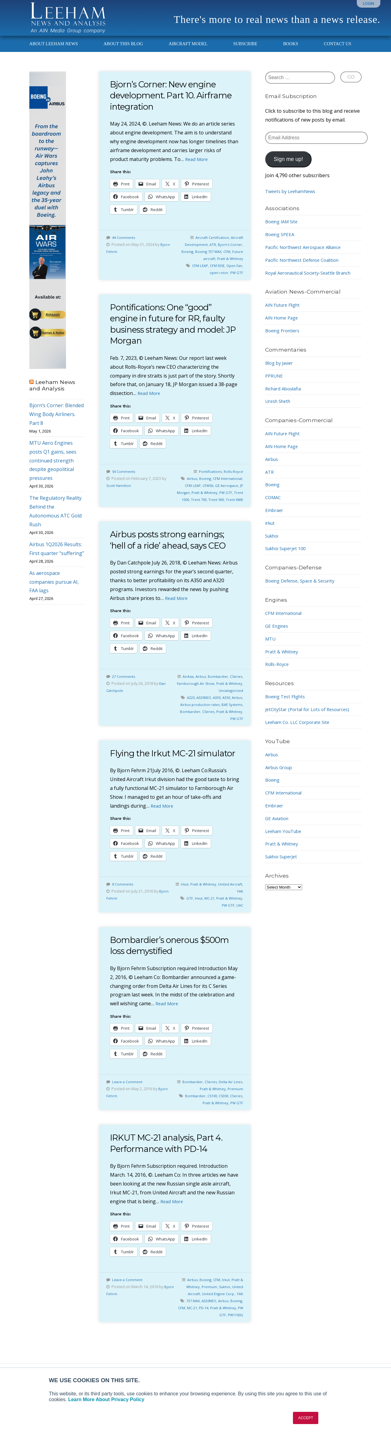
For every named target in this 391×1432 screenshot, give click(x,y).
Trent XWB (233, 513)
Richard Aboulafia (285, 395)
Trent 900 (213, 513)
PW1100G (234, 1340)
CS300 (236, 1121)
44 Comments (124, 244)
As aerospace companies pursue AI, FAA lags (54, 589)
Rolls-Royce (232, 478)
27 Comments (124, 690)
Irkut (195, 909)
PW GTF (236, 279)
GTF (202, 923)
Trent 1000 (222, 506)
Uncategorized (229, 704)
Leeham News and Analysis (52, 392)
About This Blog (123, 50)
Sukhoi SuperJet (283, 863)
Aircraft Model (188, 50)
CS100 (223, 1121)
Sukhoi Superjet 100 (288, 555)
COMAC (274, 504)
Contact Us (337, 50)
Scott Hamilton (119, 492)
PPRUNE (275, 382)
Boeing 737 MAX (205, 258)
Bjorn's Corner (229, 251)
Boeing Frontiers (284, 337)
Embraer (275, 517)
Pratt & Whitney (229, 265)
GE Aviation (278, 825)
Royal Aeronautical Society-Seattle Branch (313, 279)
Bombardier (231, 690)
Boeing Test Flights (287, 703)
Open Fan (233, 272)
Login (368, 3)
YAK (239, 916)
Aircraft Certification (210, 244)
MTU (271, 645)
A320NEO (212, 711)
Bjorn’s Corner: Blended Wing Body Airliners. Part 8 (56, 421)
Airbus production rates (212, 718)
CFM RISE (214, 272)
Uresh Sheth (279, 408)
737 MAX (202, 1325)
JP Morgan (220, 499)
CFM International (286, 620)
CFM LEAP (195, 272)
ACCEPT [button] (305, 1418)
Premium (235, 1114)
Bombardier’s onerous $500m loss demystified (161, 970)
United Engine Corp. (216, 1318)
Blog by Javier (281, 370)
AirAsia (198, 690)
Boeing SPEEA (281, 241)
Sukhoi (222, 1311)
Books (290, 50)
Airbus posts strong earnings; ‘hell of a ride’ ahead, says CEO (174, 554)
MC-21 (223, 923)
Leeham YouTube (285, 838)
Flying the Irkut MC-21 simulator (157, 773)
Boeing (182, 258)
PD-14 (223, 1332)
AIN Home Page (283, 324)
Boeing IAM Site (283, 228)
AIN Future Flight (284, 312)
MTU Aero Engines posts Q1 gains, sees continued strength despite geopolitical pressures (52, 467)
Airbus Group (280, 774)
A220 (197, 711)
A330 (227, 711)
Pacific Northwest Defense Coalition (306, 267)
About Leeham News (53, 50)
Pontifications (207, 478)
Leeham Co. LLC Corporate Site (300, 729)
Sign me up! (288, 166)
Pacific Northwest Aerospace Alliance (307, 254)
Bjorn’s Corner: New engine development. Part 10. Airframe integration (169, 102)
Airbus (213, 485)
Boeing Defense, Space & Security (303, 587)
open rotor (217, 279)
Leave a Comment (128, 1107)
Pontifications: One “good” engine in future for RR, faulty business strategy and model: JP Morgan (173, 331)
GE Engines (278, 633)
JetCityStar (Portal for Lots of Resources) (311, 716)
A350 (237, 711)
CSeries (183, 697)
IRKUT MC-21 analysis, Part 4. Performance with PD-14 (172, 1168)
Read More (197, 166)
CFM (225, 258)
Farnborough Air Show (212, 697)
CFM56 (230, 492)
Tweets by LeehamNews (293, 198)
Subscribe (245, 50)
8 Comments (123, 909)
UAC (239, 930)
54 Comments (124, 478)
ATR (210, 251)
